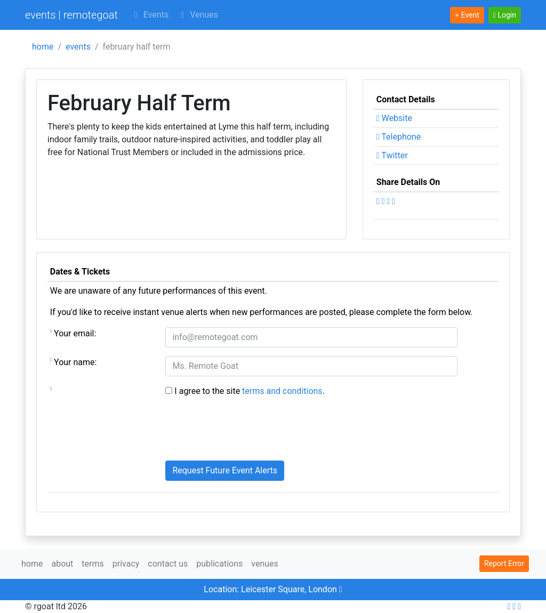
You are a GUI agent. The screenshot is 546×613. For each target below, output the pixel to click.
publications (219, 564)
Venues (197, 15)
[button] (504, 15)
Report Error (504, 563)
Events (149, 15)
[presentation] (246, 431)
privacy (126, 564)
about (62, 564)
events (78, 47)
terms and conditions (282, 391)
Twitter (392, 155)
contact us (168, 564)
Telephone (398, 137)
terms (92, 564)
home (42, 47)
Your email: (73, 332)
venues (264, 564)
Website (394, 118)
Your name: (73, 361)
